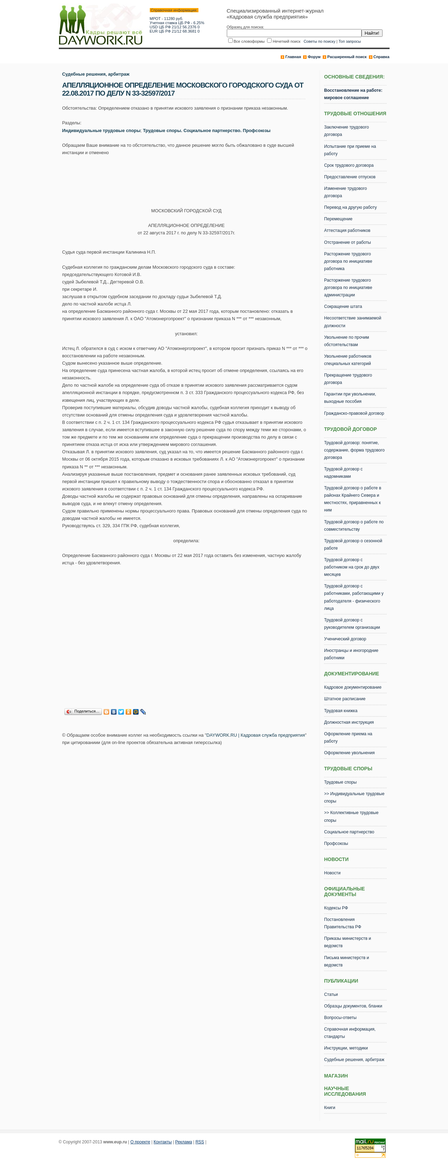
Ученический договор (345, 638)
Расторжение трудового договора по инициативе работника (348, 261)
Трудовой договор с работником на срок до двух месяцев (351, 567)
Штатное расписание (344, 698)
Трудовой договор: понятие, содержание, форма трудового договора (354, 450)
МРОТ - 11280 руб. (166, 18)
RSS (199, 1142)
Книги (329, 1107)
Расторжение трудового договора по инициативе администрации (348, 287)
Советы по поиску (319, 41)
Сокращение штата (343, 306)
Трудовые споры (340, 782)
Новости (332, 872)
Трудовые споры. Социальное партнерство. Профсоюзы (206, 130)
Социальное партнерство (349, 832)
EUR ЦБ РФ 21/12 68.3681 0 (175, 31)
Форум (314, 57)
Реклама (183, 1142)
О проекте (140, 1142)
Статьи (331, 994)
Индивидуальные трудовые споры (101, 130)
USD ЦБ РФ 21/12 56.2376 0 (175, 27)
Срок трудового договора (349, 165)
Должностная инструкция (349, 722)
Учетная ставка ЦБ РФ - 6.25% (177, 23)
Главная (293, 57)
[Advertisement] (189, 179)
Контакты (163, 1142)
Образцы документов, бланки (353, 1006)
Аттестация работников (347, 230)
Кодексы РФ (336, 908)
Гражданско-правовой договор (354, 413)
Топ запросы (349, 41)
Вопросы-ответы (340, 1017)
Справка (381, 57)
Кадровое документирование (353, 687)
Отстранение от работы (347, 242)
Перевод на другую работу (350, 207)
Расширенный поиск (346, 57)
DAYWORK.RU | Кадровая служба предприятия (255, 735)
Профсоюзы (336, 843)
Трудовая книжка (340, 710)
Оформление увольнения (349, 752)
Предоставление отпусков (350, 176)
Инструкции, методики (346, 1048)
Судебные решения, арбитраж (96, 74)
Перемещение (338, 218)
